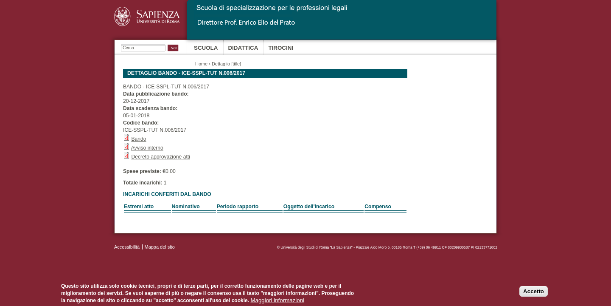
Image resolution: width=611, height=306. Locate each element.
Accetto (533, 293)
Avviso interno (147, 148)
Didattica (243, 48)
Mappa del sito (160, 246)
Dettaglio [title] (226, 63)
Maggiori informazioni (277, 302)
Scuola (206, 48)
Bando (138, 139)
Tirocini (280, 48)
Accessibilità (127, 246)
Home (201, 63)
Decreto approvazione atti (160, 157)
